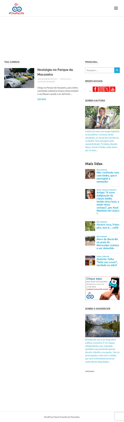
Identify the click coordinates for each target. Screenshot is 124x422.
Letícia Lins (65, 79)
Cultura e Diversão (46, 81)
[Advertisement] (62, 36)
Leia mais (41, 99)
